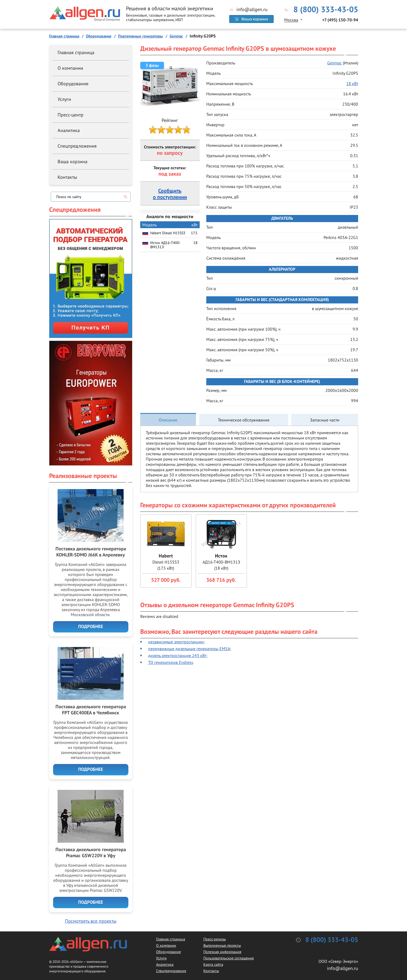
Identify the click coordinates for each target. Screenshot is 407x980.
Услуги (64, 99)
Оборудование (73, 84)
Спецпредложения (77, 146)
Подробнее (90, 626)
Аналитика (69, 130)
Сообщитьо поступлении (170, 194)
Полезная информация (222, 951)
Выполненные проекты (222, 945)
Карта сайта (213, 964)
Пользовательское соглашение (228, 958)
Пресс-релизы (214, 939)
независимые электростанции (176, 641)
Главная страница (76, 52)
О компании (70, 68)
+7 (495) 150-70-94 (340, 20)
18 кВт (352, 83)
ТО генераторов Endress (170, 662)
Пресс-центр (70, 115)
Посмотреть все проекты (90, 921)
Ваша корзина (72, 161)
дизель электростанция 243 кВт (177, 655)
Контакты (67, 177)
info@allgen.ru (252, 9)
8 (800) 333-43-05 (325, 10)
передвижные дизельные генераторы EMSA (189, 648)
